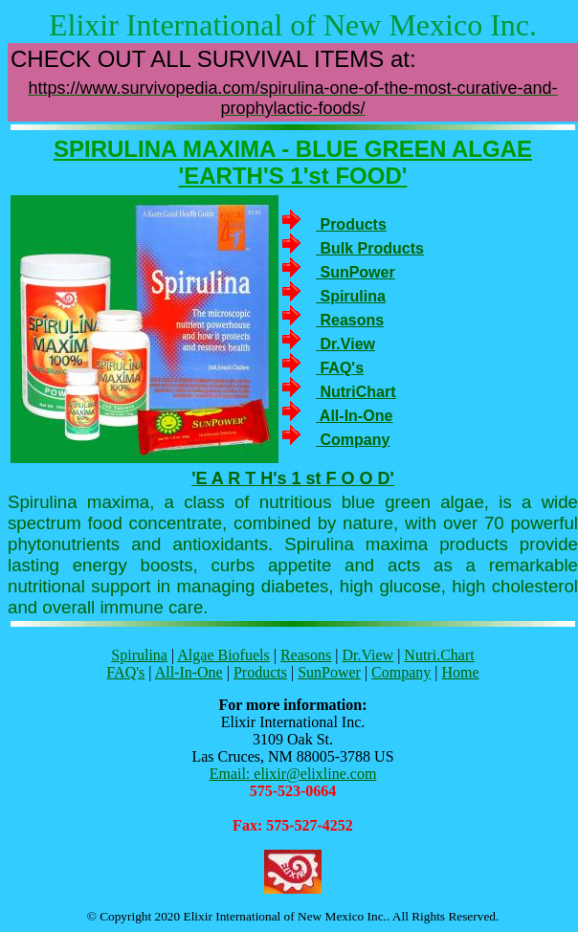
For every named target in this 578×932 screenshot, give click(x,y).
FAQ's (125, 672)
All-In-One (189, 672)
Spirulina (139, 655)
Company (401, 672)
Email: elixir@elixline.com (293, 774)
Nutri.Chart (439, 655)
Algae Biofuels (223, 655)
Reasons (305, 655)
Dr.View (367, 655)
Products (260, 672)
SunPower (329, 672)
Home (460, 672)
